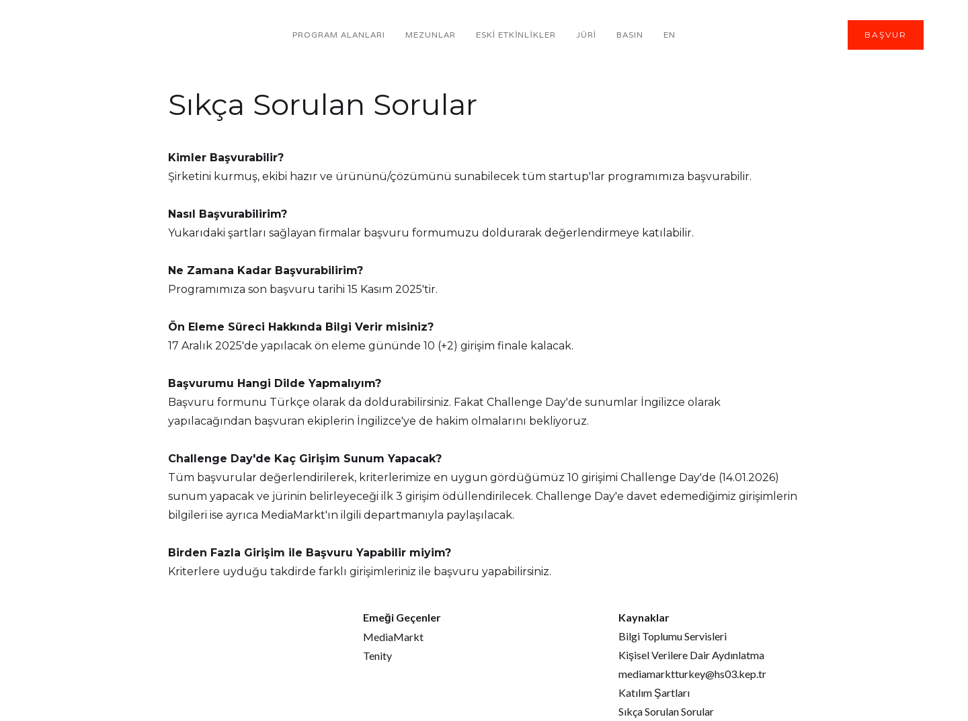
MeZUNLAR (430, 35)
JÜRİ (586, 35)
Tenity (377, 655)
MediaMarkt (393, 636)
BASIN (629, 35)
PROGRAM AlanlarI (338, 35)
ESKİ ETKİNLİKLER (516, 35)
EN (669, 35)
